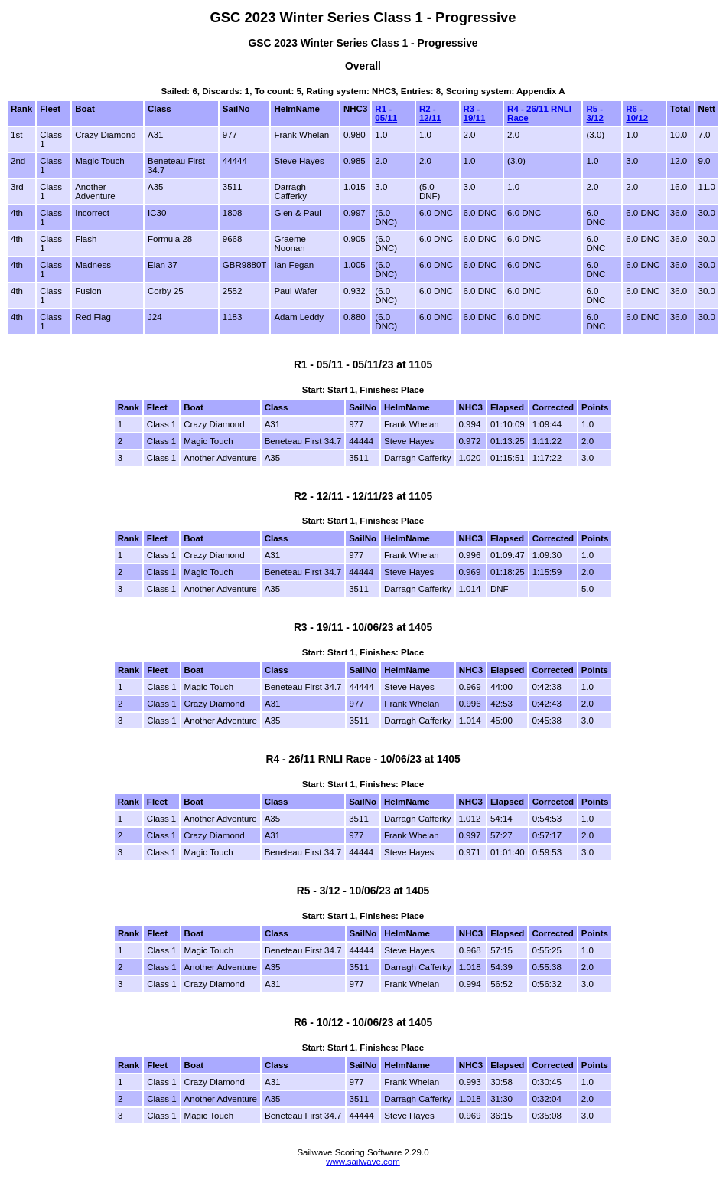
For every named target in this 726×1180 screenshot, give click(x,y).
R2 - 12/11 (430, 113)
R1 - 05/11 (386, 113)
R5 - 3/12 (594, 113)
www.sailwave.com (363, 1161)
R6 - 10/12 (637, 113)
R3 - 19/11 (475, 113)
